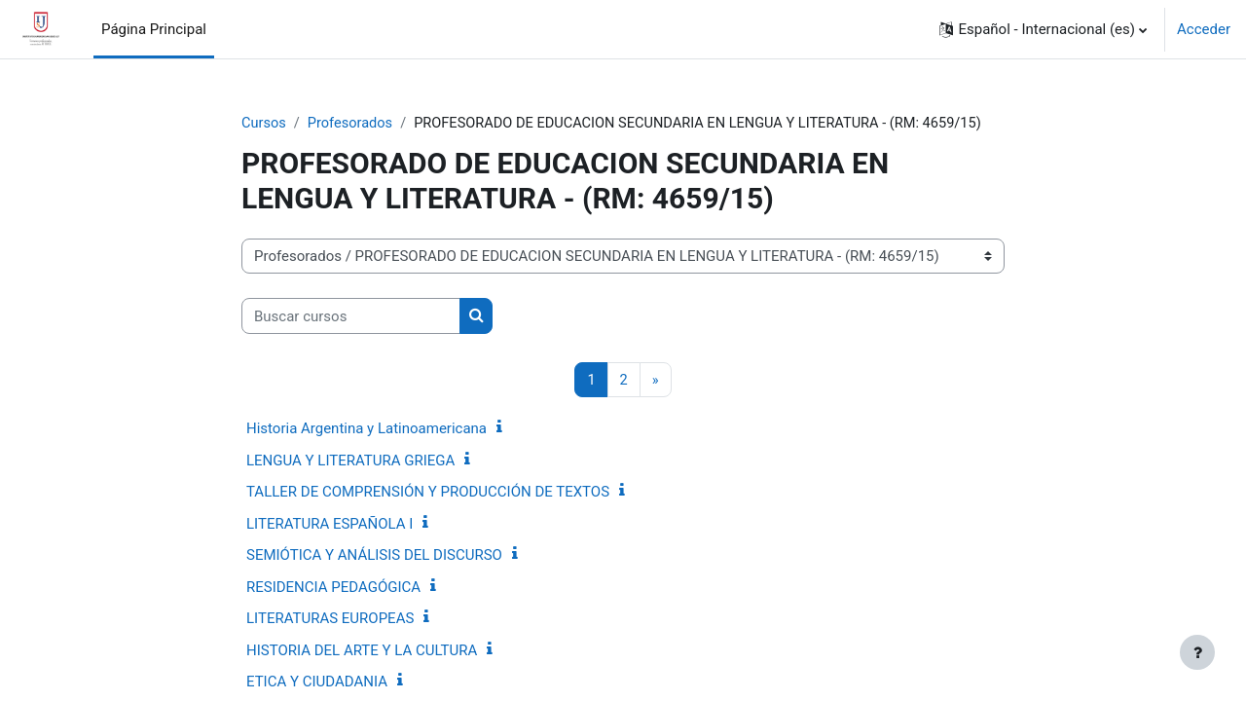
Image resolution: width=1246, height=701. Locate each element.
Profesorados (352, 123)
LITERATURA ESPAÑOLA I (329, 525)
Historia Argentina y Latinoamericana (366, 429)
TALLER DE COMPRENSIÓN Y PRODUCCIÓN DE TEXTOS (427, 492)
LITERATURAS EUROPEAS (330, 619)
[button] (1043, 29)
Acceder (1203, 29)
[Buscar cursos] (350, 317)
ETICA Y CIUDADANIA (316, 682)
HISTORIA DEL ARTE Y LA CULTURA (361, 651)
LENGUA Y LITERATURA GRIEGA (350, 461)
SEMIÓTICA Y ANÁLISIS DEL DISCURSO (374, 556)
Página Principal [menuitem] (153, 29)
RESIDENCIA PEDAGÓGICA (333, 588)
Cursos (264, 123)
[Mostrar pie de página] (1197, 652)
